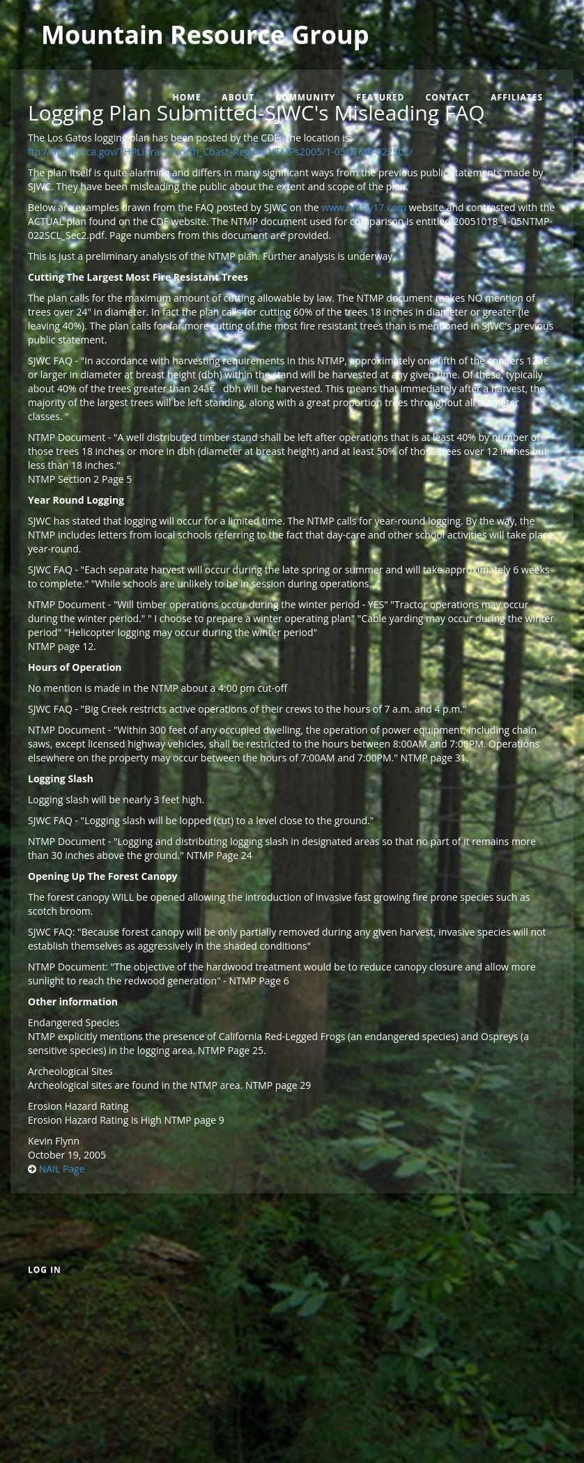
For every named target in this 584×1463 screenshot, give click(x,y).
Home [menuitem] (187, 97)
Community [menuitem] (305, 97)
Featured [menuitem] (380, 97)
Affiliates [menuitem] (517, 97)
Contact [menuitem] (447, 97)
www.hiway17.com (363, 207)
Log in (44, 1270)
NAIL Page (62, 1168)
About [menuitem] (238, 97)
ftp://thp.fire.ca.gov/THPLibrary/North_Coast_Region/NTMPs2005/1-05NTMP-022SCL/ (220, 151)
